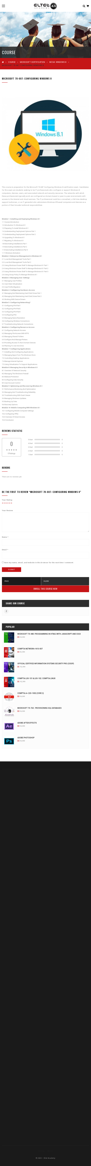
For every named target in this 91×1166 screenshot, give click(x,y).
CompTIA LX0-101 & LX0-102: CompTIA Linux (36, 678)
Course (11, 62)
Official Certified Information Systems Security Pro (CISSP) (45, 664)
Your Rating (7, 500)
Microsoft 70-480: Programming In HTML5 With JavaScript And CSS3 (49, 634)
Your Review (7, 510)
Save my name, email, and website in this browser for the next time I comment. (39, 563)
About (50, 1151)
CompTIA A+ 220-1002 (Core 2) (30, 693)
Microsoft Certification (32, 62)
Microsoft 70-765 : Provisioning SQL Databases (39, 708)
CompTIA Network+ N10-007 (30, 649)
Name (5, 537)
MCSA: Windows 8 (57, 62)
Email (5, 550)
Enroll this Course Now (45, 588)
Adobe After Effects (27, 723)
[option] (45, 134)
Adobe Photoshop (25, 738)
